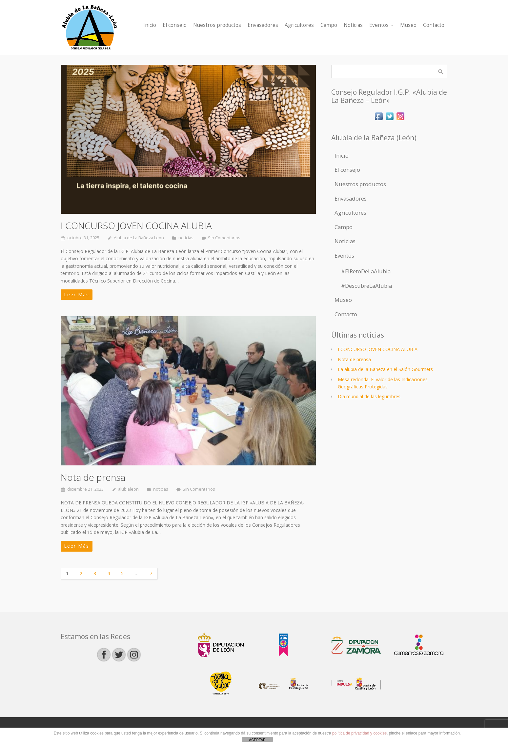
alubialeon (128, 489)
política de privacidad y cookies (359, 733)
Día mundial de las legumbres (369, 396)
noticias (185, 238)
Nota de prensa (93, 477)
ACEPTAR (257, 740)
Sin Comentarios (224, 238)
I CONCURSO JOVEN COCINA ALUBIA (136, 225)
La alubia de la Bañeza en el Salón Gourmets (385, 369)
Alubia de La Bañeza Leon (139, 238)
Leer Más (76, 294)
